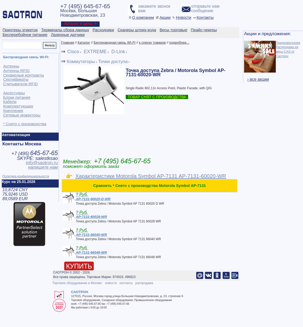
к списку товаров (152, 42)
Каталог (84, 42)
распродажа (144, 283)
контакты (126, 283)
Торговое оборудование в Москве (76, 283)
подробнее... (179, 42)
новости (111, 283)
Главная (67, 42)
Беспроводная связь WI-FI (115, 42)
